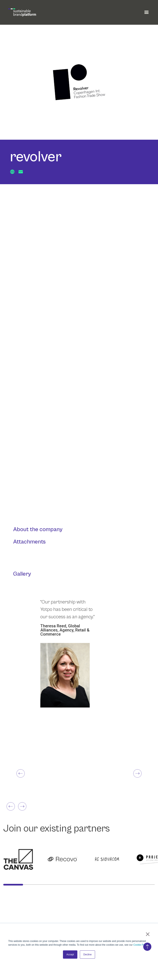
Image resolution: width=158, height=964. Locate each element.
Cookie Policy (140, 944)
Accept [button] (70, 954)
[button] (146, 12)
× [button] (147, 934)
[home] (22, 12)
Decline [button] (87, 954)
